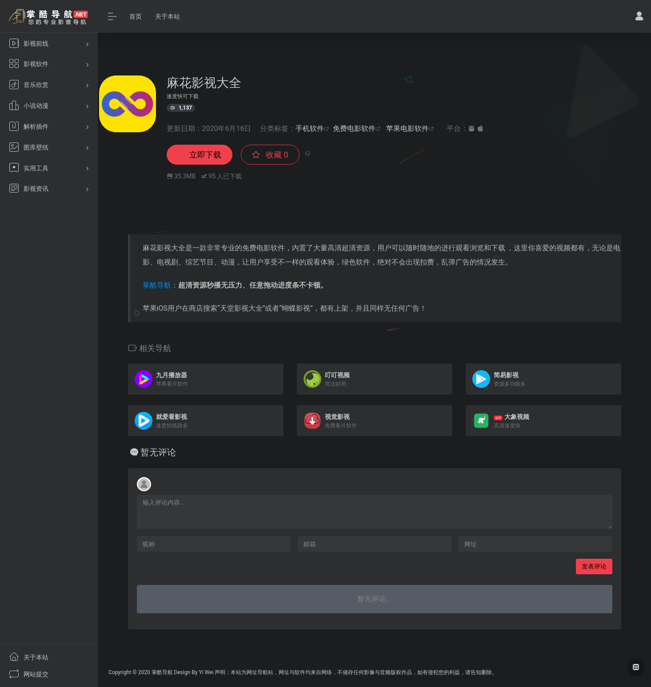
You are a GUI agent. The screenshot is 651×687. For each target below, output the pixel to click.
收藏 (270, 154)
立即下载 (199, 154)
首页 (135, 16)
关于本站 (167, 16)
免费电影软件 (354, 128)
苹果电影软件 (407, 128)
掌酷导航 (157, 285)
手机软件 (310, 128)
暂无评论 (158, 452)
